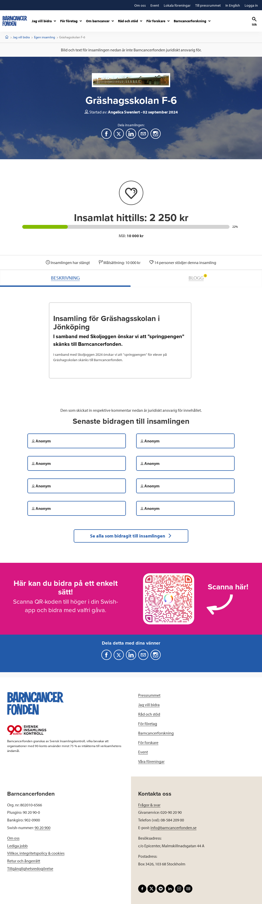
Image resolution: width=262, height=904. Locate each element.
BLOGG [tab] (198, 277)
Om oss (13, 838)
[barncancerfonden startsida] (15, 21)
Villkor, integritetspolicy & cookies (35, 853)
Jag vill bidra (21, 37)
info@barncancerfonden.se (173, 827)
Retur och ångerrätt (23, 860)
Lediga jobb (17, 845)
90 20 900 (42, 827)
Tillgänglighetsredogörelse (30, 868)
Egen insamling (44, 37)
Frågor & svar (149, 804)
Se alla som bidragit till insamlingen (131, 536)
